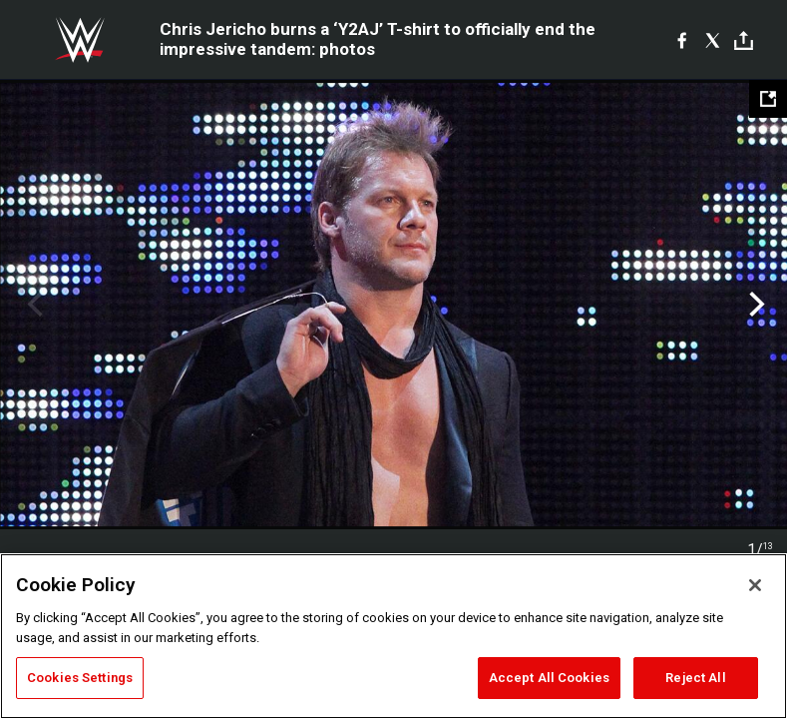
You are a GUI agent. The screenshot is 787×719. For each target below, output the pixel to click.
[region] (393, 636)
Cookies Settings (80, 677)
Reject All (695, 677)
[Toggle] (743, 40)
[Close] (755, 585)
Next (754, 305)
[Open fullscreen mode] (768, 99)
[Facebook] (681, 40)
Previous (32, 305)
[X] (712, 40)
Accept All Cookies (549, 677)
